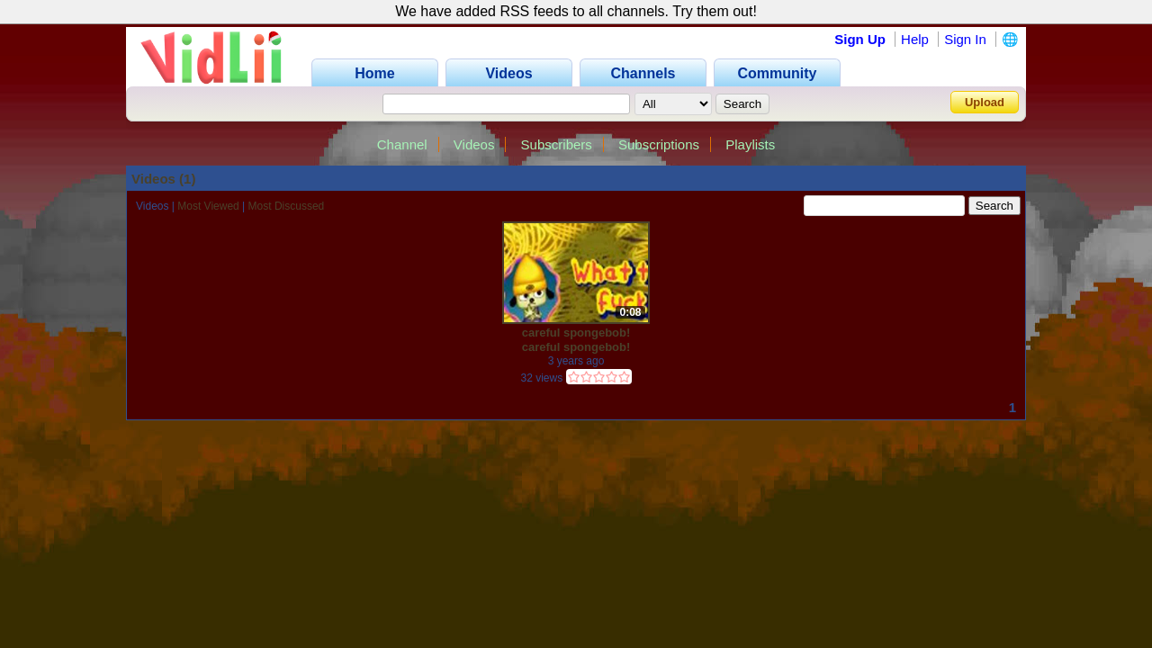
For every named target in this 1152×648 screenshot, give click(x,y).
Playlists (750, 144)
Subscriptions (658, 144)
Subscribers (556, 144)
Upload (984, 102)
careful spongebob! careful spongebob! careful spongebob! (576, 340)
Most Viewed (207, 206)
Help (915, 39)
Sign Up (860, 39)
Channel (402, 144)
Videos (474, 144)
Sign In (965, 39)
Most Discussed (286, 206)
